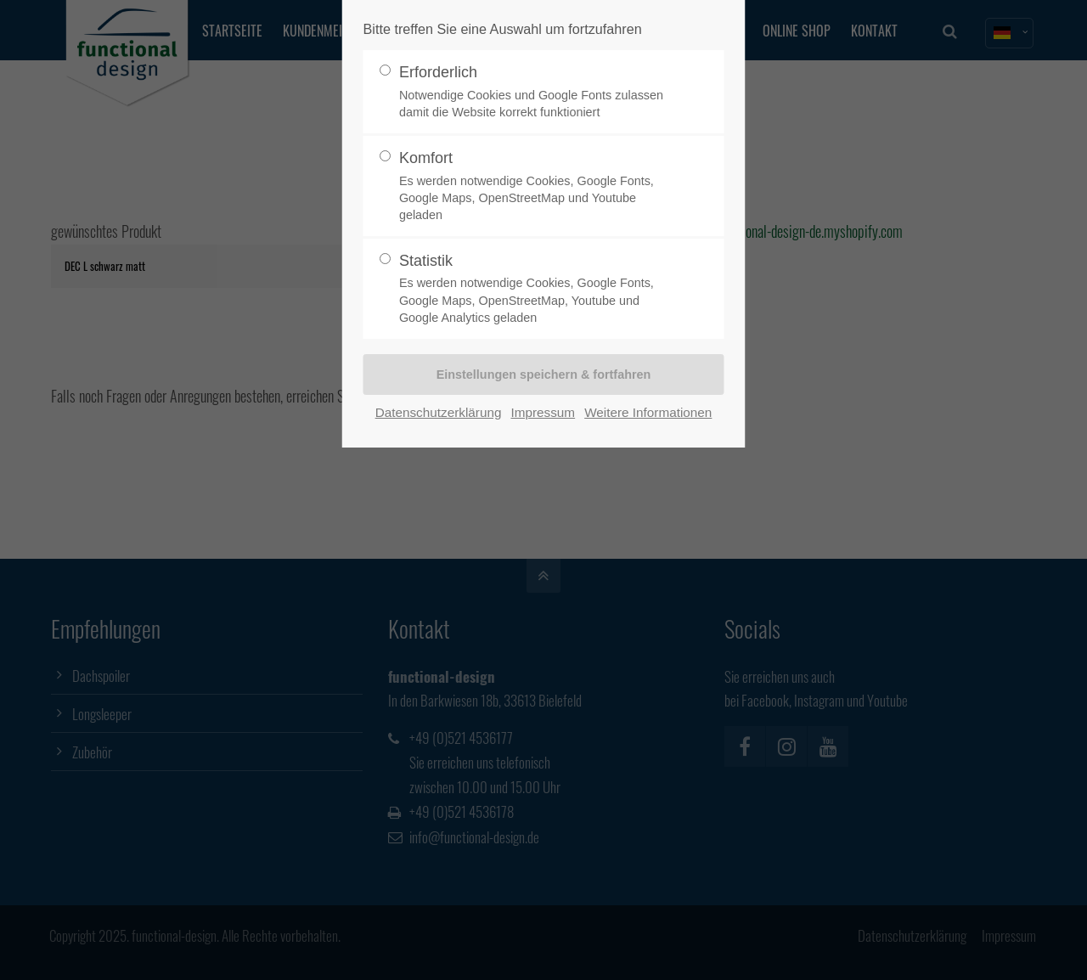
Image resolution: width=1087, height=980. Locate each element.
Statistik (536, 289)
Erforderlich (536, 92)
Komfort (536, 186)
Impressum (542, 412)
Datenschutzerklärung (438, 412)
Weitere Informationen (648, 412)
